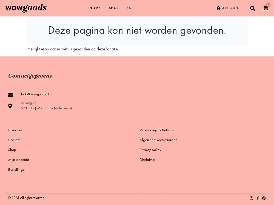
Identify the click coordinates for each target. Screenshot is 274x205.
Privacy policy (150, 150)
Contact (14, 140)
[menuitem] (129, 8)
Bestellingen (17, 170)
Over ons (15, 130)
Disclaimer (147, 160)
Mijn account (18, 160)
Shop (114, 8)
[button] (252, 8)
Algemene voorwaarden (158, 140)
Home (95, 8)
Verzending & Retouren (158, 130)
